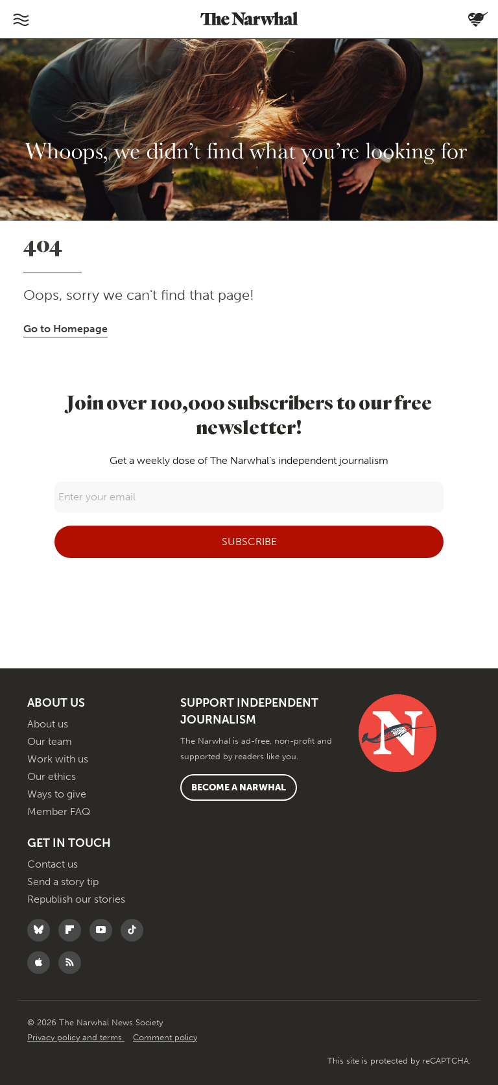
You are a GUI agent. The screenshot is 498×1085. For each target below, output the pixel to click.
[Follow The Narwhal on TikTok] (135, 930)
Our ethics (51, 776)
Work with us (57, 759)
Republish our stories (76, 899)
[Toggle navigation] (20, 19)
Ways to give (56, 794)
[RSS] (73, 963)
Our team (49, 741)
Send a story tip (63, 881)
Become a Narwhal (238, 787)
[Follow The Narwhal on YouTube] (104, 930)
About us (47, 724)
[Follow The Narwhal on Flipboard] (73, 930)
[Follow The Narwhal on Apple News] (41, 963)
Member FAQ (58, 811)
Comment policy (165, 1037)
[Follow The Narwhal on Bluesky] (41, 930)
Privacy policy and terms (75, 1037)
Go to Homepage (65, 329)
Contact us (52, 864)
